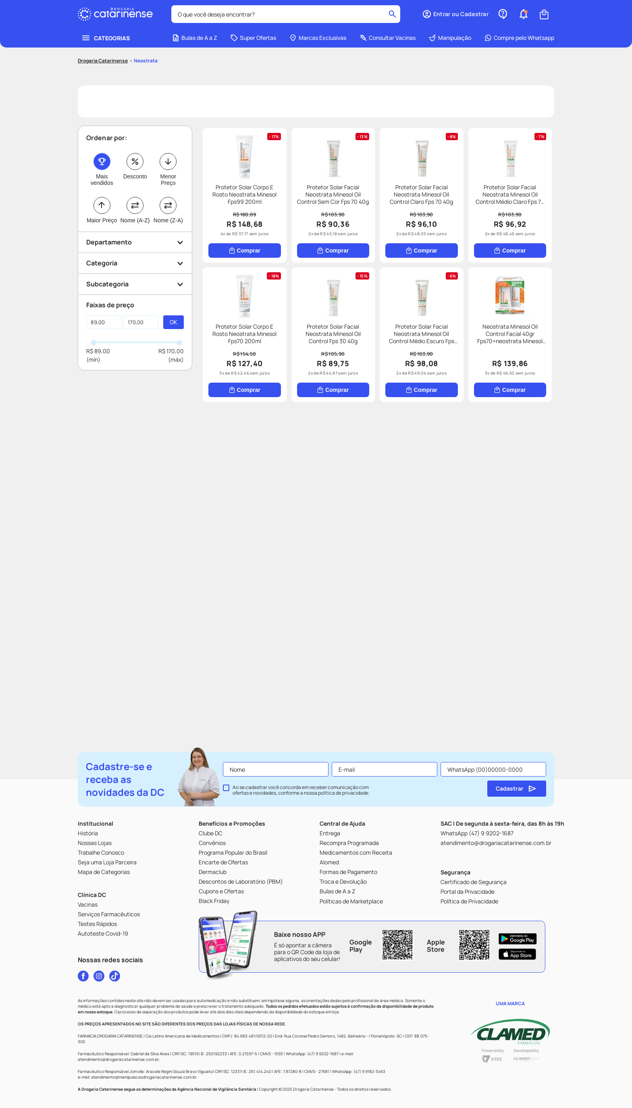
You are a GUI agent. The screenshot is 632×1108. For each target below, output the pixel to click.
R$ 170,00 (171, 351)
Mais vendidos (102, 179)
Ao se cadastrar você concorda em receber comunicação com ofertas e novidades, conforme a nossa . (301, 790)
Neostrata (146, 60)
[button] (455, 14)
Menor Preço (168, 179)
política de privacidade (343, 792)
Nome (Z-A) (168, 220)
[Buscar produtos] (392, 14)
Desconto (135, 176)
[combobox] (285, 14)
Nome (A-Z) (135, 220)
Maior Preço (102, 220)
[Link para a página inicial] (103, 60)
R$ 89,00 (98, 351)
